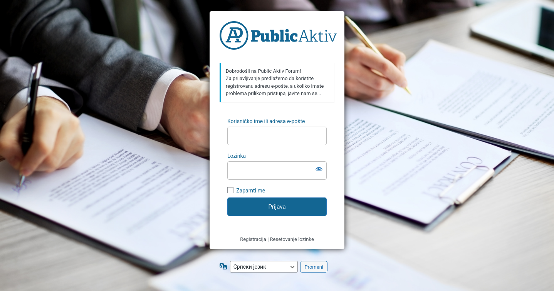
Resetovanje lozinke (292, 239)
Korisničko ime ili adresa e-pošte (266, 121)
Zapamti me (250, 190)
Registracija (253, 239)
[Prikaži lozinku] (319, 169)
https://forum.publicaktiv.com (278, 37)
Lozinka (236, 156)
